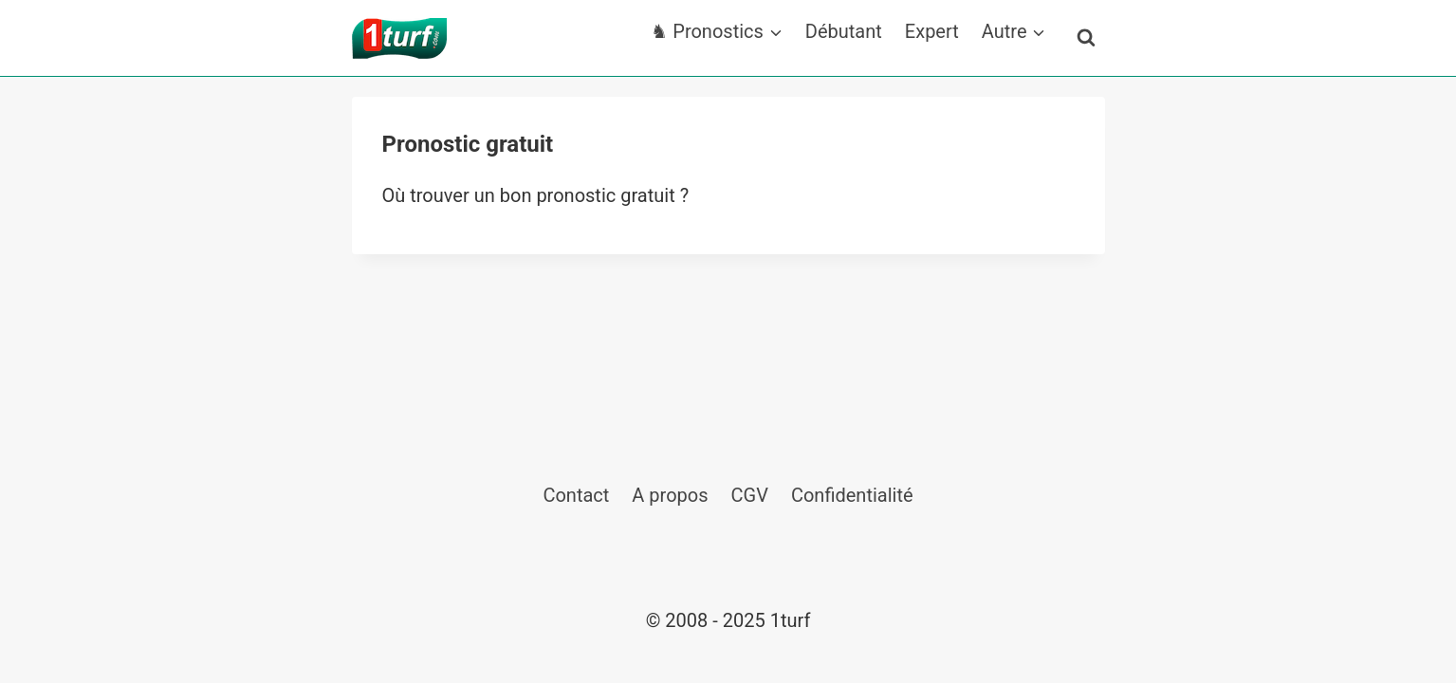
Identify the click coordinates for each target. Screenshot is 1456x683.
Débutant (843, 31)
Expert (932, 31)
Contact (576, 495)
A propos (670, 495)
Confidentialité (852, 495)
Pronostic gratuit (468, 144)
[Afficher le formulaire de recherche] (1086, 38)
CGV (749, 495)
